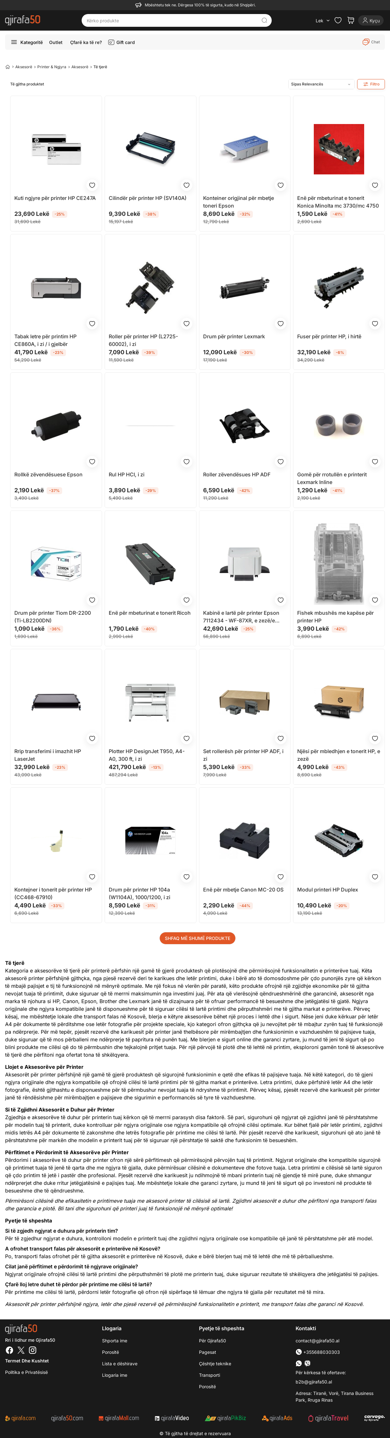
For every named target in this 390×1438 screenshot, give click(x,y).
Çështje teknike (215, 1363)
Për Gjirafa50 (212, 1340)
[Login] (371, 20)
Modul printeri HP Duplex (327, 889)
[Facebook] (9, 1351)
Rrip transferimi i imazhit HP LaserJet (47, 755)
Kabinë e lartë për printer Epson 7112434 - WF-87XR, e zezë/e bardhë (241, 617)
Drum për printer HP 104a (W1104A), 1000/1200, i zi (139, 893)
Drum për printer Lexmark (234, 336)
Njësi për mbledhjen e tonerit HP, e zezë (338, 755)
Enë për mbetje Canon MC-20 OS (243, 889)
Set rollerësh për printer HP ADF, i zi (243, 755)
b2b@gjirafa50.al (314, 1381)
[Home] (7, 66)
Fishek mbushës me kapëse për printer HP (335, 617)
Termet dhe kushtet (27, 1360)
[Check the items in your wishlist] (338, 20)
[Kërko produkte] (172, 20)
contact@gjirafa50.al (317, 1340)
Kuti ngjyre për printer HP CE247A (55, 198)
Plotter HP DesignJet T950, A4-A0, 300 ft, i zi (147, 755)
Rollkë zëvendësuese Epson (48, 474)
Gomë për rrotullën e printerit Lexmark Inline (332, 478)
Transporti (209, 1375)
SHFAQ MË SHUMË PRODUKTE (197, 938)
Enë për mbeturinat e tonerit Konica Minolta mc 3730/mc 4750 (338, 202)
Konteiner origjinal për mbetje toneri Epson (238, 202)
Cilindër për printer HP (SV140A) (148, 198)
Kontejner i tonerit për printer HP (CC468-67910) (53, 893)
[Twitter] (21, 1351)
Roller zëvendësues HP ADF (236, 474)
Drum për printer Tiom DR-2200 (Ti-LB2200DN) (52, 617)
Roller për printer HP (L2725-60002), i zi (143, 340)
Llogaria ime (114, 1375)
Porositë (110, 1352)
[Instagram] (32, 1351)
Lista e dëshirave (119, 1363)
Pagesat (207, 1352)
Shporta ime (114, 1340)
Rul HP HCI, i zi (126, 474)
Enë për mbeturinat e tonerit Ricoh (150, 613)
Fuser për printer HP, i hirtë (329, 336)
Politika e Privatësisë (26, 1372)
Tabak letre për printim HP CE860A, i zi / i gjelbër (45, 340)
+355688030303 (318, 1352)
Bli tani (66, 1208)
